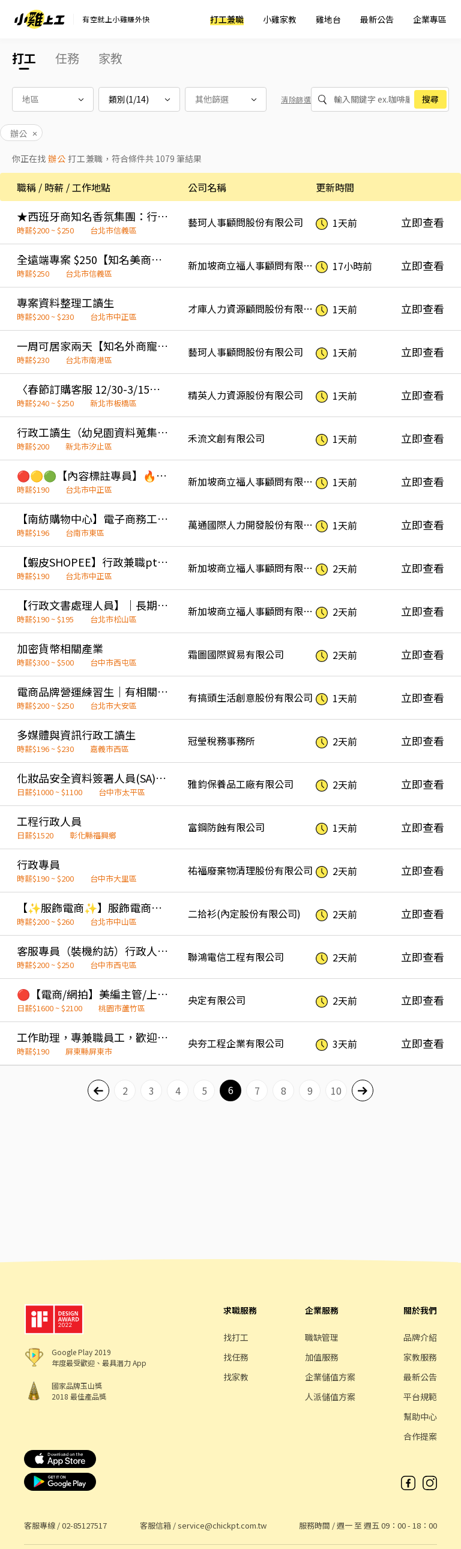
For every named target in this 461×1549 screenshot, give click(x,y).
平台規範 (420, 1397)
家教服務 (420, 1357)
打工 (24, 58)
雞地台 (328, 19)
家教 (110, 58)
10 (336, 1090)
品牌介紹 (420, 1337)
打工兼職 (227, 19)
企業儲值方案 (330, 1377)
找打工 (236, 1337)
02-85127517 (84, 1525)
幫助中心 (420, 1416)
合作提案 (420, 1436)
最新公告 (377, 19)
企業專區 (430, 19)
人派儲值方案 (330, 1397)
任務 (67, 58)
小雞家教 (280, 19)
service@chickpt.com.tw (222, 1525)
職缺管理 (322, 1337)
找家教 (236, 1377)
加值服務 (322, 1357)
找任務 (236, 1357)
